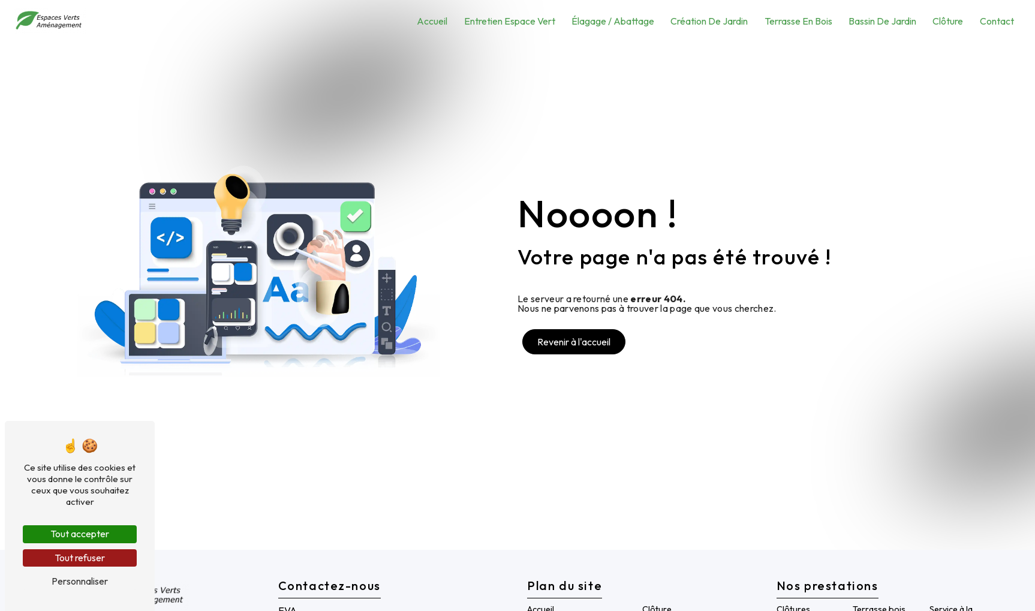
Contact (997, 21)
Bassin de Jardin (882, 21)
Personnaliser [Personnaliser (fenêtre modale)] (80, 581)
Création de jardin (709, 21)
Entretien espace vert (509, 21)
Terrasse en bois (798, 21)
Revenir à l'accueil (573, 342)
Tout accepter (79, 534)
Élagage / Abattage (612, 21)
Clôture (947, 21)
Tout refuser (80, 558)
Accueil (432, 21)
